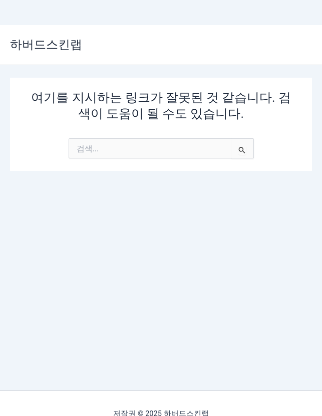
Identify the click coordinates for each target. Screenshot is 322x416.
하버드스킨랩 (46, 45)
